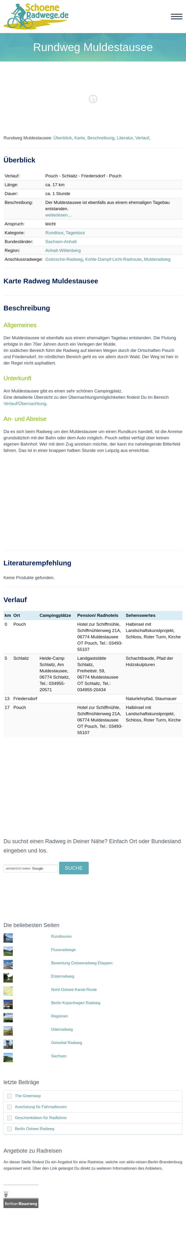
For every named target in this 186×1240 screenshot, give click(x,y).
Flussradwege (63, 950)
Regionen (59, 1016)
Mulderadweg (157, 259)
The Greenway (28, 1096)
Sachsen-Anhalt (61, 241)
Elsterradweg (62, 976)
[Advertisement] (93, 505)
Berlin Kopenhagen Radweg (76, 1003)
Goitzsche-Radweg (64, 259)
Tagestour (75, 232)
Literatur (125, 137)
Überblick (62, 137)
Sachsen (59, 1056)
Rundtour (54, 232)
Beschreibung (100, 137)
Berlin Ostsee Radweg (34, 1129)
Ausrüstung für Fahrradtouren (41, 1107)
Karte (79, 137)
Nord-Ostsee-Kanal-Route (74, 989)
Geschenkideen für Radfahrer (41, 1118)
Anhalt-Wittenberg (63, 250)
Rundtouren (61, 936)
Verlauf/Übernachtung (24, 403)
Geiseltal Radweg (66, 1043)
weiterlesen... (58, 215)
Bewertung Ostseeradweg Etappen (82, 963)
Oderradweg (62, 1029)
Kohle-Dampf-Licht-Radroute (113, 259)
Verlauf (142, 137)
